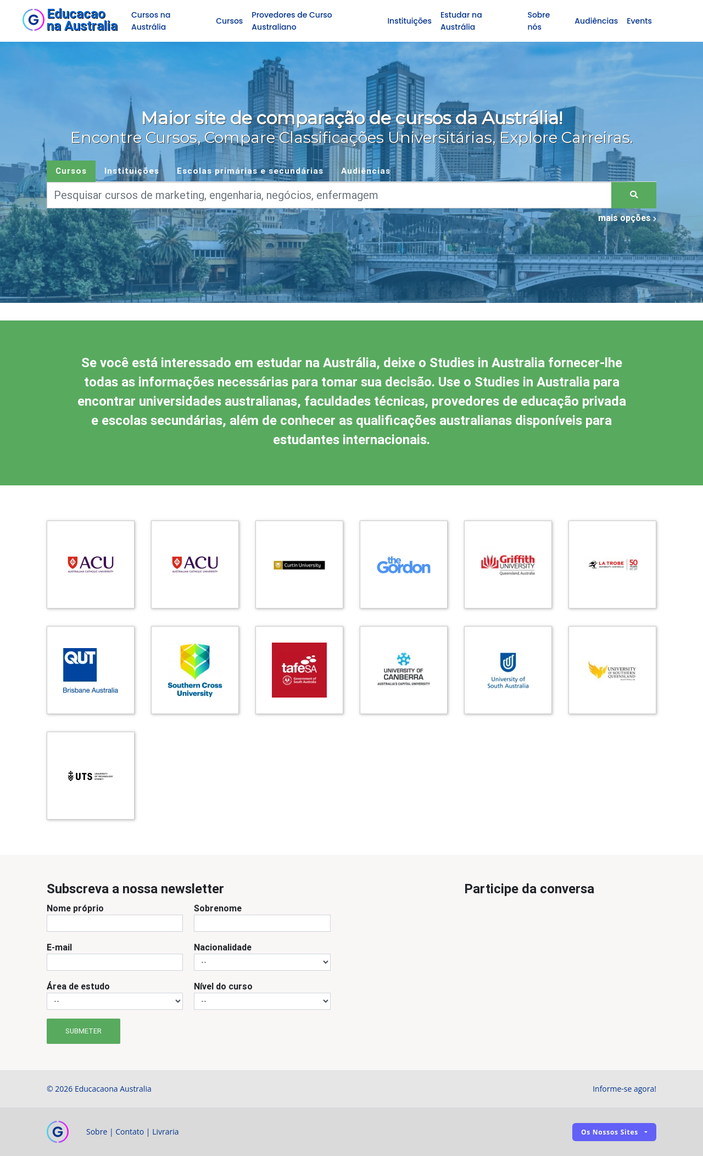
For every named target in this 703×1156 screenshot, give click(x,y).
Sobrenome (218, 908)
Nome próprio (75, 908)
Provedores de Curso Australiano (292, 20)
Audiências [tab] (365, 170)
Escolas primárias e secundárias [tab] (250, 170)
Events (639, 20)
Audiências (596, 20)
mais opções (627, 217)
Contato (129, 1131)
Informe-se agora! (624, 1088)
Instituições (409, 20)
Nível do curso (223, 986)
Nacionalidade (223, 947)
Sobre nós (538, 20)
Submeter (83, 1031)
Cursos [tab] (71, 170)
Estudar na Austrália (461, 20)
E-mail (59, 947)
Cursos (229, 20)
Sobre (96, 1131)
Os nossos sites (609, 1132)
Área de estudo (78, 986)
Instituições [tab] (131, 170)
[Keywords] (329, 195)
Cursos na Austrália (150, 20)
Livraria (165, 1131)
